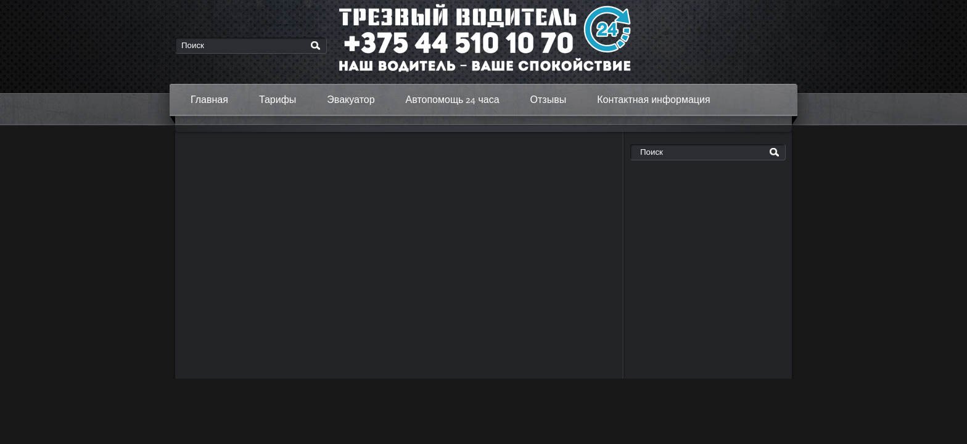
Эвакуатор (350, 99)
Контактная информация (653, 99)
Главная (209, 99)
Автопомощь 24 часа (453, 99)
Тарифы (277, 99)
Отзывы (548, 99)
